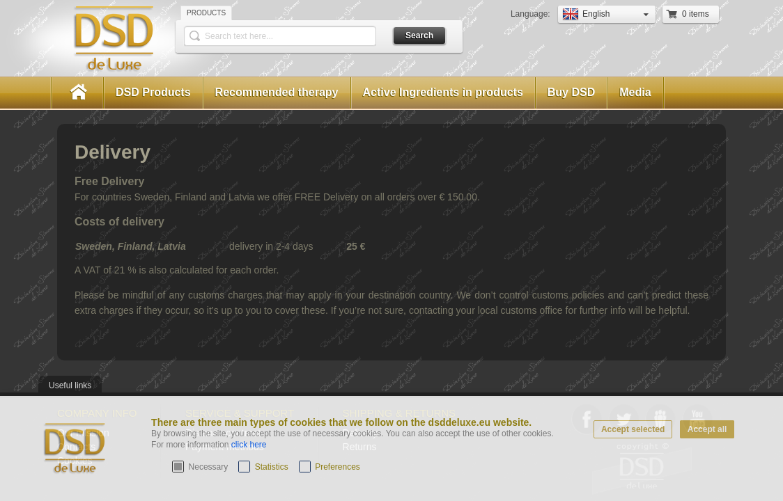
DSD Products (153, 92)
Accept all (707, 429)
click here (249, 445)
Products (206, 13)
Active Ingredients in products (443, 92)
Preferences (337, 467)
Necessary (208, 467)
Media (635, 92)
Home (77, 93)
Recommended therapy (277, 92)
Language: (531, 14)
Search (419, 35)
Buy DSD (571, 92)
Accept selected (633, 429)
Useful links (70, 385)
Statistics (271, 467)
